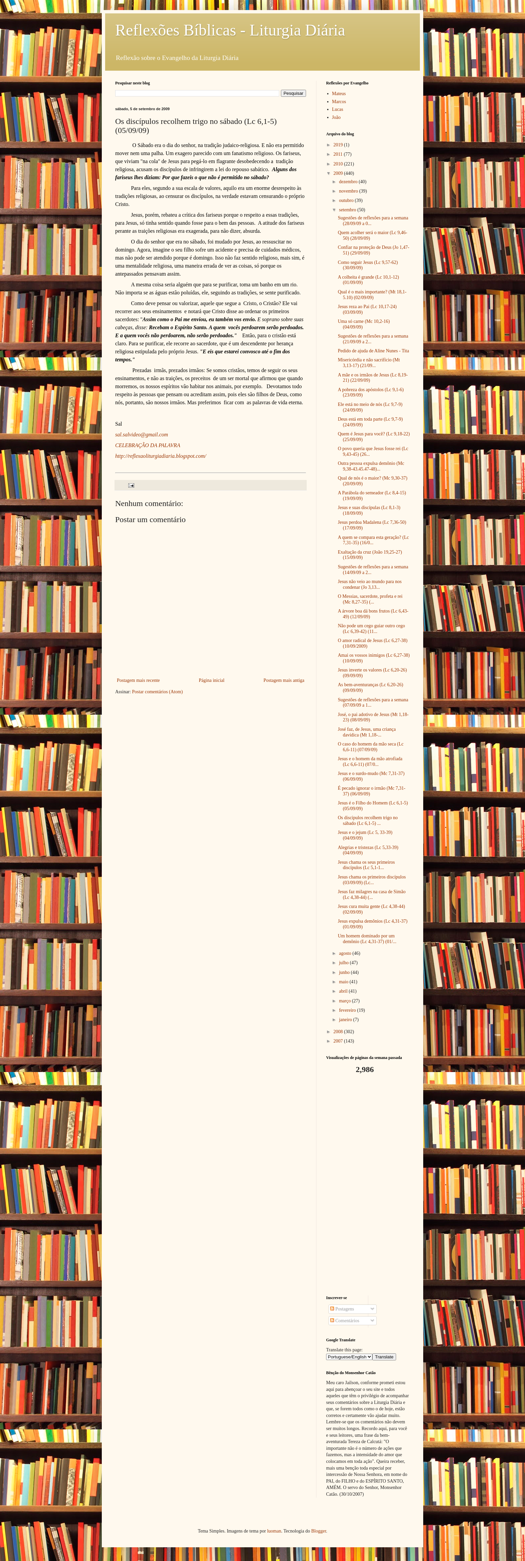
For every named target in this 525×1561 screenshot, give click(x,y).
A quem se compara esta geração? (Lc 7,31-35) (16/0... (373, 540)
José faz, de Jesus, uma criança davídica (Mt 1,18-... (367, 732)
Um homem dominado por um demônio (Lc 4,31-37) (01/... (367, 938)
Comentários (344, 1320)
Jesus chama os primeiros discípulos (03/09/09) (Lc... (372, 879)
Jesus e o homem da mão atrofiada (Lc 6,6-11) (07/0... (370, 761)
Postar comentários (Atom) (157, 691)
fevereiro (348, 1010)
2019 (338, 144)
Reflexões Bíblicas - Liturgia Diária (230, 30)
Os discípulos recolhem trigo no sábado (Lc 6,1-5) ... (368, 820)
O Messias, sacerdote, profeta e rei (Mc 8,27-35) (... (370, 599)
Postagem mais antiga (284, 680)
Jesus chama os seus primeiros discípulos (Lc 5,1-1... (366, 865)
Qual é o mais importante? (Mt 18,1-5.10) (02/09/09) (372, 294)
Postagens (342, 1308)
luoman (274, 1531)
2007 (338, 1041)
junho (345, 972)
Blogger (318, 1531)
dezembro (349, 181)
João (336, 117)
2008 (338, 1031)
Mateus (339, 93)
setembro (348, 209)
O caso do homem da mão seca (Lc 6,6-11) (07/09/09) (370, 746)
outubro (347, 200)
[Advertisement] (368, 1184)
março (345, 1000)
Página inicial (212, 680)
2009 (338, 173)
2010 (338, 163)
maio (344, 981)
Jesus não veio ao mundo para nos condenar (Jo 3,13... (370, 584)
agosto (345, 953)
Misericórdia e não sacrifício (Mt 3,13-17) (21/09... (369, 362)
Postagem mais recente (138, 680)
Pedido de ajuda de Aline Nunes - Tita (373, 350)
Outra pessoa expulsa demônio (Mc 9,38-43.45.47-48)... (371, 466)
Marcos (339, 101)
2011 (338, 154)
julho (344, 962)
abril (344, 991)
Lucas (337, 109)
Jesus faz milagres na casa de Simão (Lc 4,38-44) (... (371, 894)
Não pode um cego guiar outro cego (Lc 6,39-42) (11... (371, 628)
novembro (349, 191)
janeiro (346, 1019)
